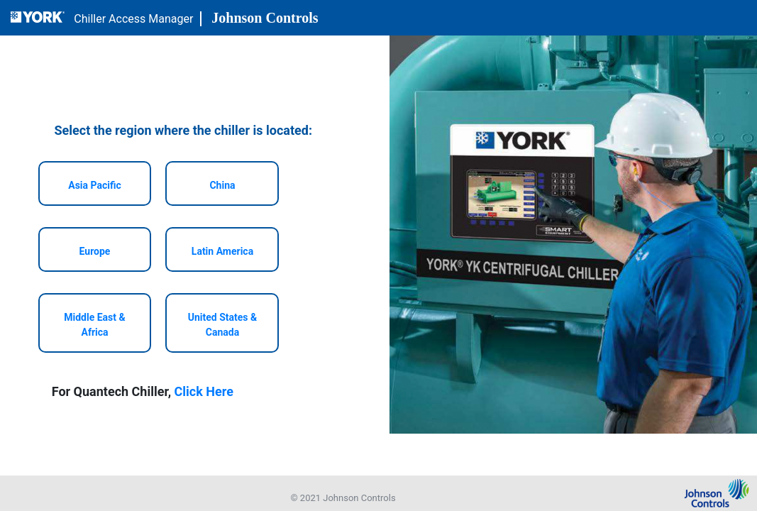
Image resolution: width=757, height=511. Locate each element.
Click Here (204, 391)
